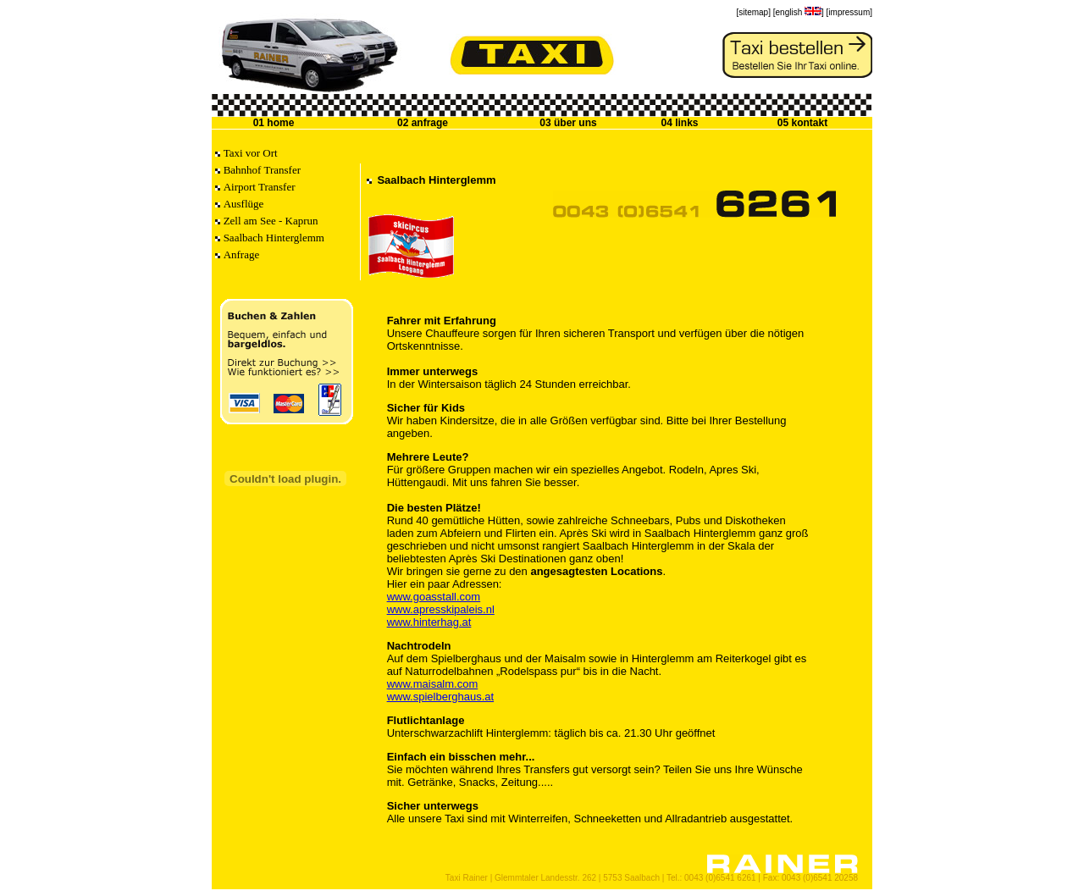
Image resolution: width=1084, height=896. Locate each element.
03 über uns (567, 123)
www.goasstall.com (434, 596)
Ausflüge (244, 203)
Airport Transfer (260, 186)
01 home (274, 123)
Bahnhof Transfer (262, 169)
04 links (679, 123)
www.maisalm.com (432, 684)
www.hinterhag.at (429, 622)
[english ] (798, 12)
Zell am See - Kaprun (271, 220)
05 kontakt (802, 123)
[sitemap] (753, 12)
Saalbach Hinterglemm (274, 237)
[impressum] (849, 12)
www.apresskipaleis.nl (441, 609)
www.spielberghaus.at (440, 696)
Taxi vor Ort (251, 153)
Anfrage (242, 254)
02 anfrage (422, 123)
